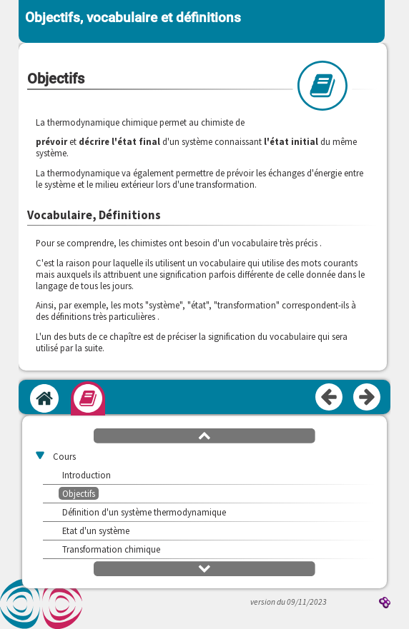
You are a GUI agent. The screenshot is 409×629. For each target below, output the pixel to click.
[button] (204, 435)
